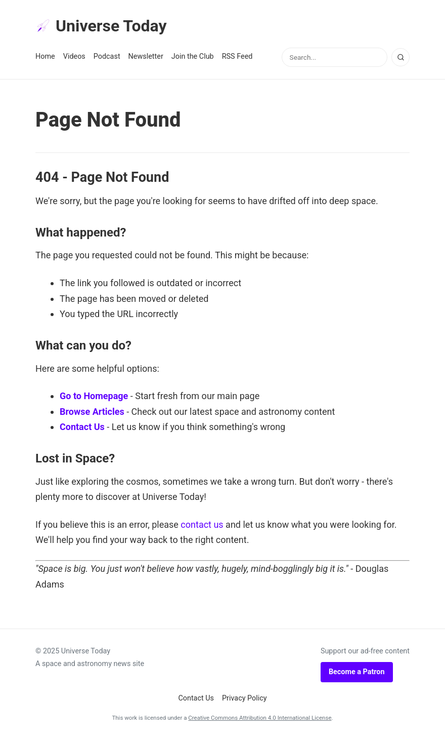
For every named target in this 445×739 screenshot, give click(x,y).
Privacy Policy (244, 698)
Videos (74, 56)
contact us (202, 524)
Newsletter (145, 56)
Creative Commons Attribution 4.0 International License (259, 717)
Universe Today (101, 25)
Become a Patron (357, 672)
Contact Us (82, 426)
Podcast (107, 56)
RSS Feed (237, 56)
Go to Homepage (94, 396)
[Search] (400, 57)
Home (45, 56)
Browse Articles (92, 411)
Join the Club (192, 56)
